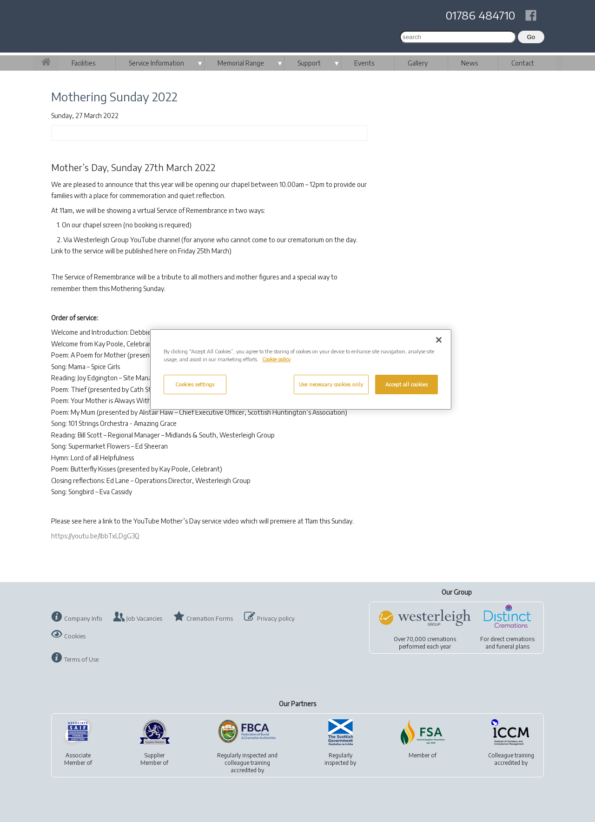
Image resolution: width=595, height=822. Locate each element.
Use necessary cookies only (331, 384)
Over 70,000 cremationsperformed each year (425, 643)
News (469, 63)
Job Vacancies (144, 618)
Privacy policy (276, 618)
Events (364, 63)
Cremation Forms (209, 618)
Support (309, 63)
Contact (522, 63)
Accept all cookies (406, 384)
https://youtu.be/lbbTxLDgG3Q (95, 536)
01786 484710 (480, 15)
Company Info (83, 618)
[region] (301, 369)
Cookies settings (194, 384)
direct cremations (512, 639)
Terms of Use (81, 659)
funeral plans (512, 646)
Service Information (156, 63)
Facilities (83, 63)
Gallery (418, 63)
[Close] (439, 340)
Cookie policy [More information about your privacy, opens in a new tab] (276, 359)
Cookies (75, 636)
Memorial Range (241, 63)
